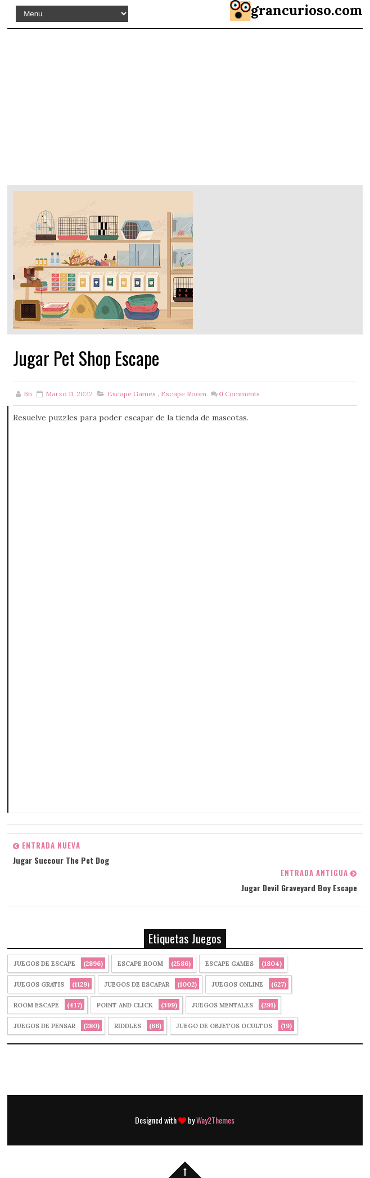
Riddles (127, 1026)
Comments (239, 393)
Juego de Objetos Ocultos (224, 1026)
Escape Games (131, 393)
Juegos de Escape (44, 964)
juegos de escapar (136, 984)
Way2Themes (215, 1120)
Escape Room (183, 393)
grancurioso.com (307, 10)
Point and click (125, 1005)
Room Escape (36, 1005)
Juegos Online (237, 984)
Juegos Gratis (38, 984)
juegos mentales (222, 1005)
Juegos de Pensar (44, 1026)
